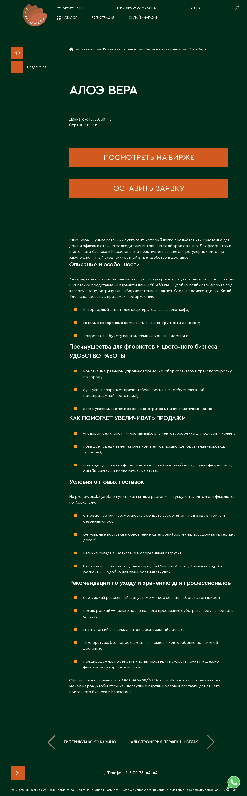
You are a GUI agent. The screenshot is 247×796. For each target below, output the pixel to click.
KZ (198, 7)
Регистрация (103, 17)
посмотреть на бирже (148, 157)
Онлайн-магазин (143, 17)
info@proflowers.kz (136, 7)
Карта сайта (66, 790)
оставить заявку (149, 188)
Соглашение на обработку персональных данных (201, 790)
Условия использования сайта (144, 790)
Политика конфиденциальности (98, 790)
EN (193, 7)
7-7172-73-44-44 (69, 7)
